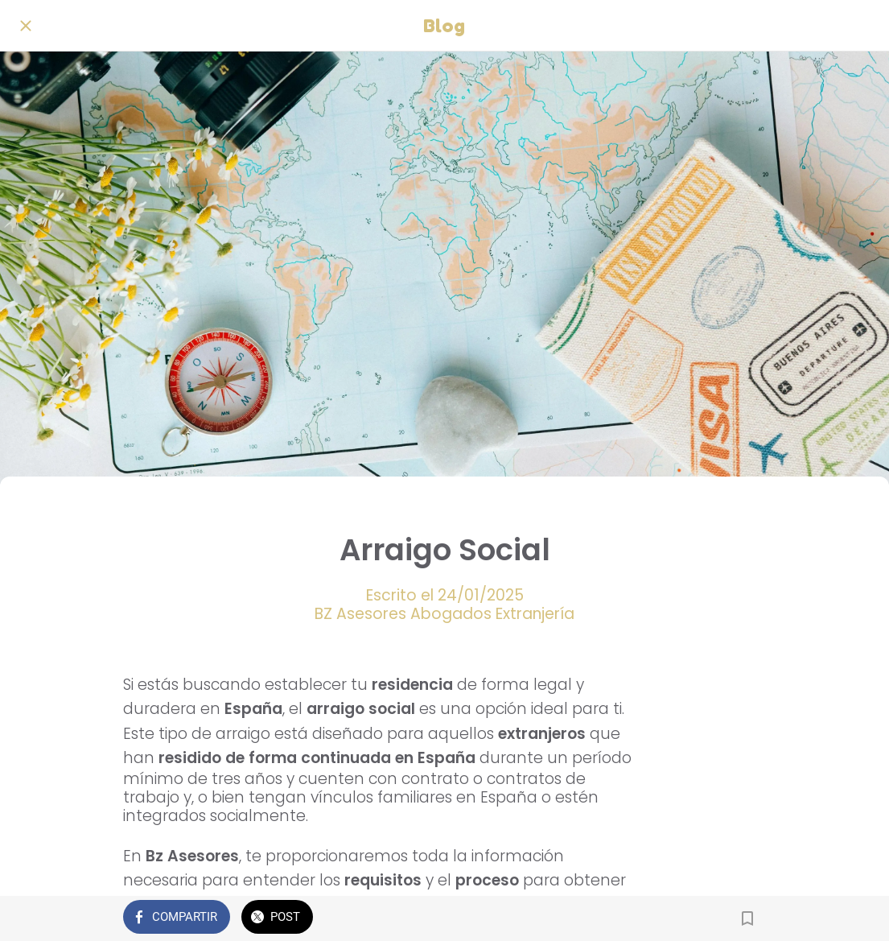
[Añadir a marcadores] (747, 918)
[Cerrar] (25, 25)
